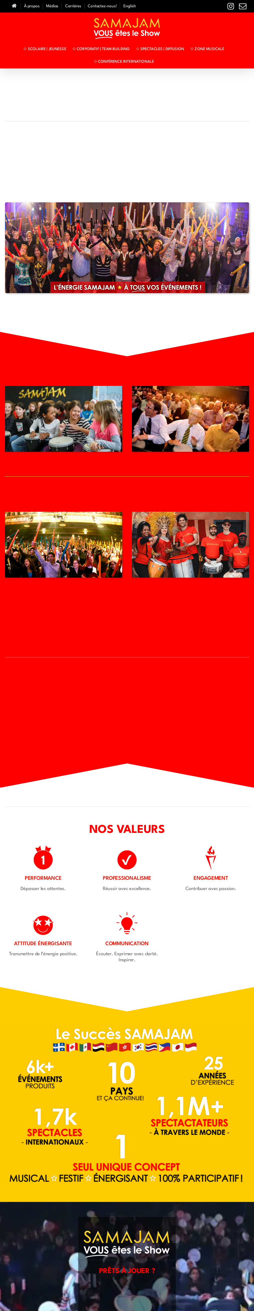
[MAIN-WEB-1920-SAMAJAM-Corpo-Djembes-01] (190, 388)
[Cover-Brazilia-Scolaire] (190, 514)
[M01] (63, 514)
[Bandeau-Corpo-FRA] (127, 205)
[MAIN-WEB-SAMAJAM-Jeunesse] (63, 388)
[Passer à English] (129, 6)
